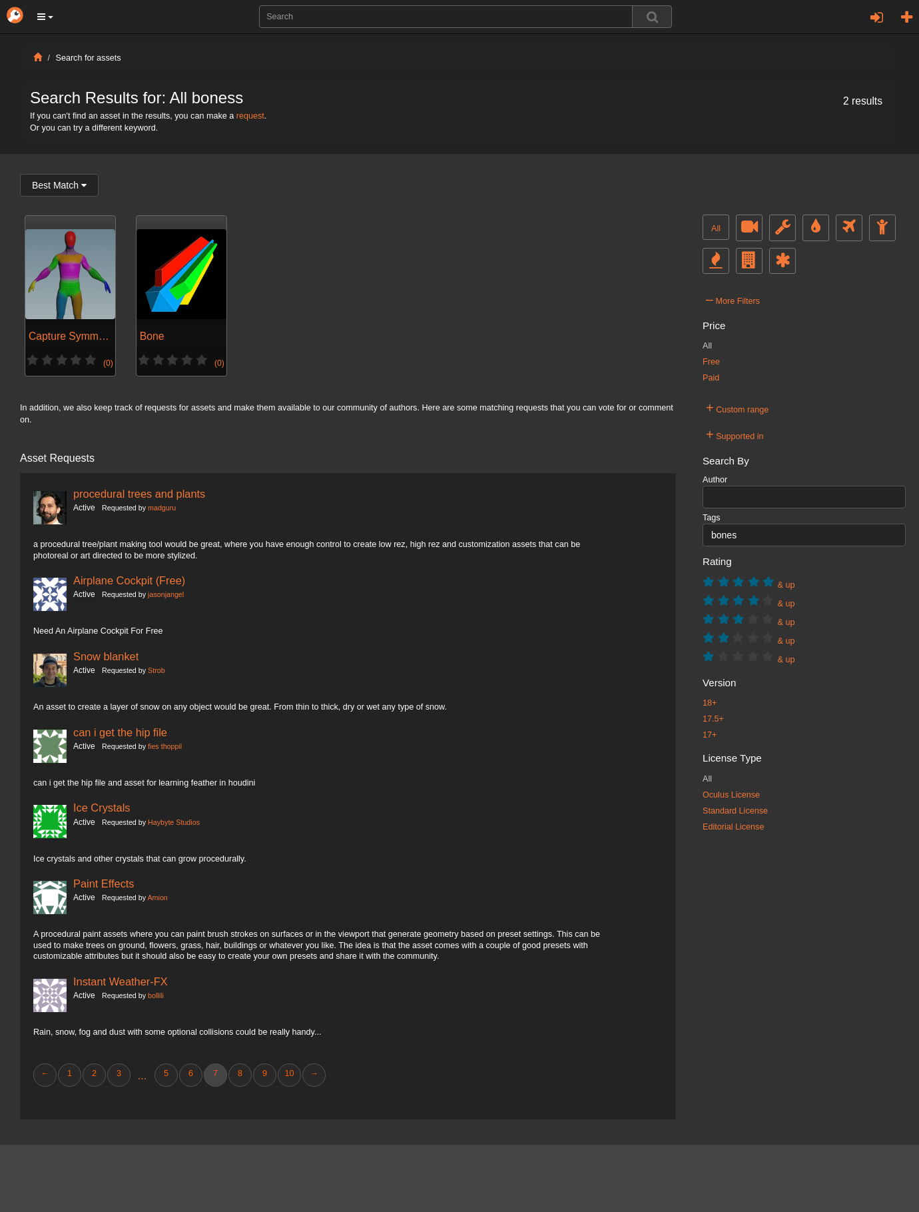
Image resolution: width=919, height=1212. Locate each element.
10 (289, 1073)
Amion (157, 898)
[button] (45, 17)
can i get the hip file (120, 732)
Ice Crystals (101, 808)
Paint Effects (104, 884)
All (716, 228)
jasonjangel (166, 594)
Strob (156, 670)
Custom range (737, 407)
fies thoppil (165, 746)
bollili (156, 995)
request (250, 116)
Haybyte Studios (174, 822)
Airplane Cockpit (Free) (129, 580)
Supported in (735, 434)
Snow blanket (106, 656)
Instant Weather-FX (120, 981)
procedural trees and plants (139, 494)
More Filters (733, 299)
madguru (162, 508)
